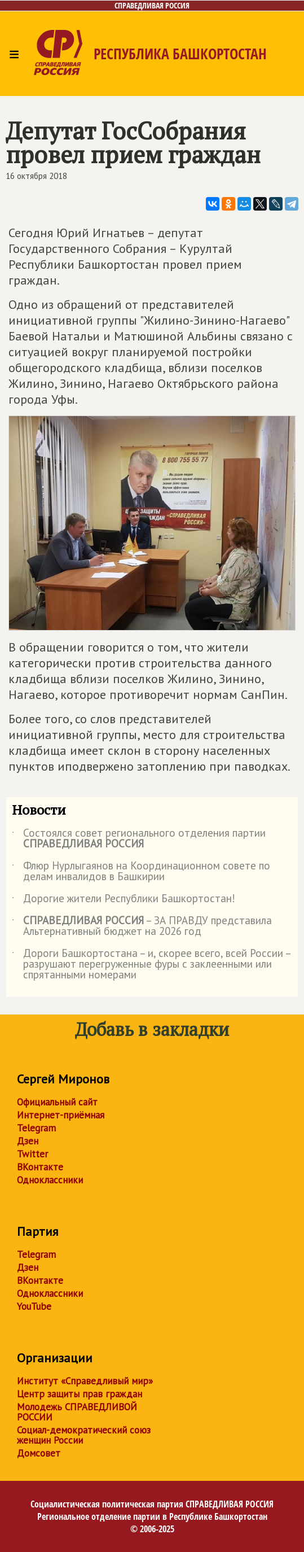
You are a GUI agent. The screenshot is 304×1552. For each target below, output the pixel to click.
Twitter (32, 1154)
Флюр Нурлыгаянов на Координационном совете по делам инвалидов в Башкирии (141, 871)
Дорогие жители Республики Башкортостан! (123, 900)
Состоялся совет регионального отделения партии (139, 839)
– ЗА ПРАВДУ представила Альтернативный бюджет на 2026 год (142, 926)
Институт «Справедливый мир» (85, 1381)
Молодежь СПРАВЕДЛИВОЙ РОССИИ (77, 1412)
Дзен (27, 1141)
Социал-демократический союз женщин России (84, 1435)
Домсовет (38, 1453)
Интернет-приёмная (60, 1115)
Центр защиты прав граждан (79, 1394)
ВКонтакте (40, 1167)
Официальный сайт (57, 1102)
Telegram (36, 1128)
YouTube (34, 1306)
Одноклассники (50, 1180)
